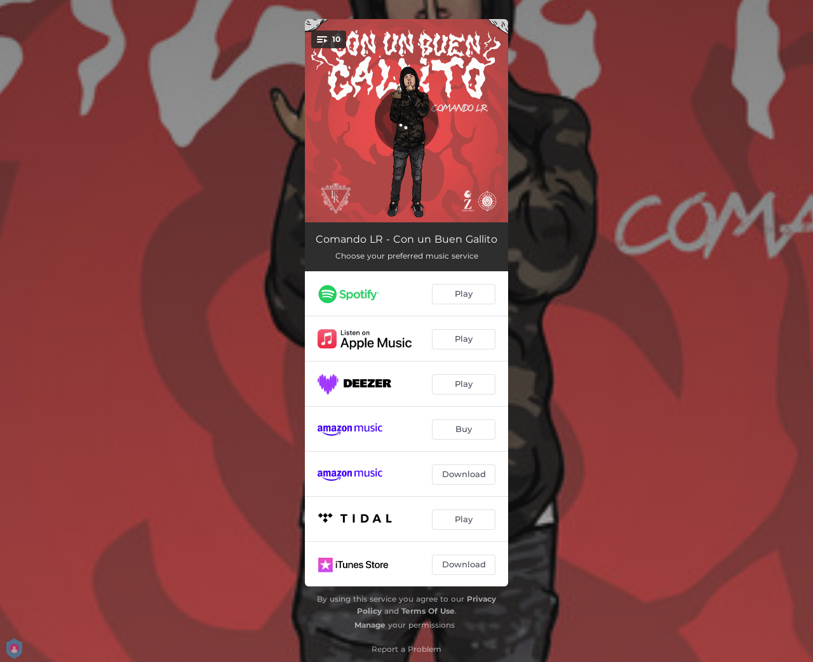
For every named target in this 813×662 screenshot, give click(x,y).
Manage (370, 625)
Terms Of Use (428, 611)
